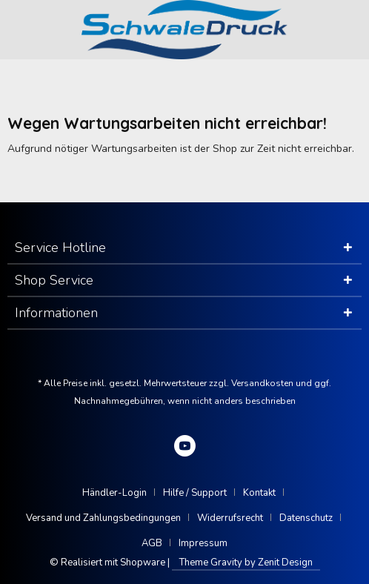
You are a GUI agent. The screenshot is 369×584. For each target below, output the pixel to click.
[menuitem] (120, 492)
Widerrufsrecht (230, 518)
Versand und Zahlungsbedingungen (103, 518)
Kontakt (259, 493)
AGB (152, 543)
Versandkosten (262, 383)
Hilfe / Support (195, 493)
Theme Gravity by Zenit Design (246, 562)
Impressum (203, 543)
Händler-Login (114, 493)
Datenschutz (306, 518)
